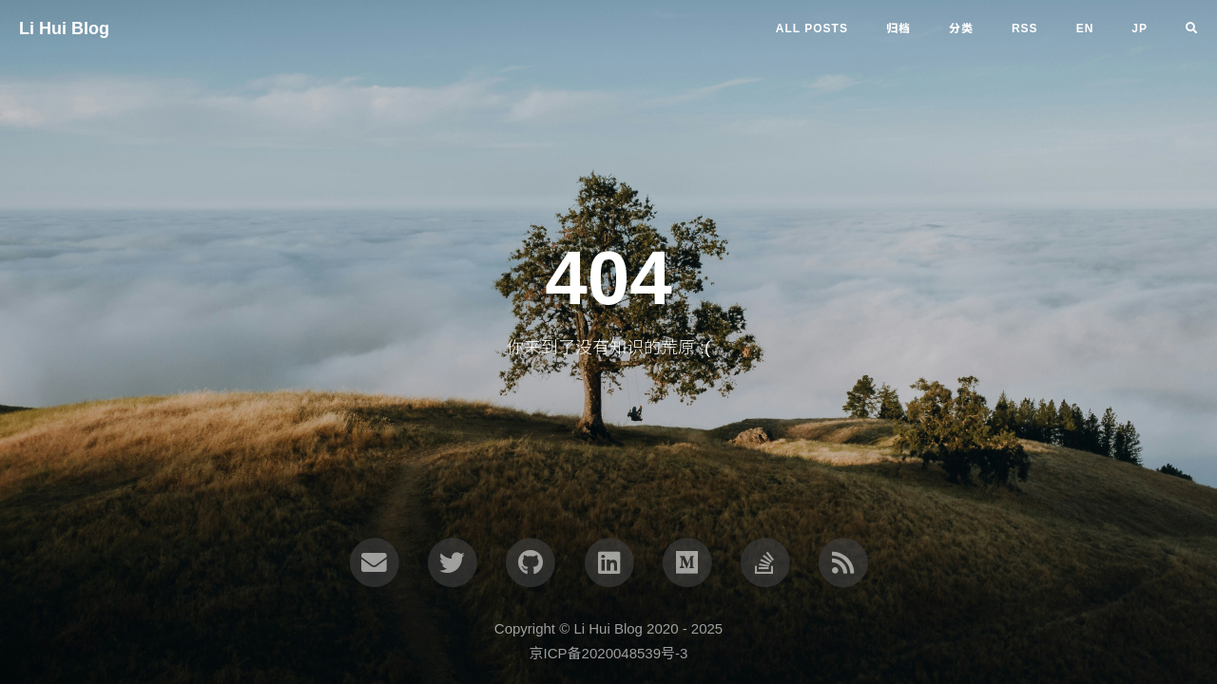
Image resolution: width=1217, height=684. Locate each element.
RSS (1025, 28)
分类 (961, 28)
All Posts (812, 28)
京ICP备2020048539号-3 (609, 653)
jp (1139, 28)
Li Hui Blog (64, 28)
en (1085, 28)
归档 (898, 28)
